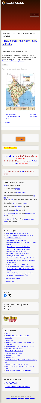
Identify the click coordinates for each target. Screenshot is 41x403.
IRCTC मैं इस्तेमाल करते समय (11, 213)
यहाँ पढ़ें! (15, 203)
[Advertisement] (15, 16)
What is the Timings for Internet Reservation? (20, 273)
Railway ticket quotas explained (16, 256)
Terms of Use (14, 398)
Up (25, 114)
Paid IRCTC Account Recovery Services (16, 364)
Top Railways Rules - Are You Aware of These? (20, 266)
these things (17, 206)
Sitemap (8, 398)
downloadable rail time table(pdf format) (13, 61)
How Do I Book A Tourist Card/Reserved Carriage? (19, 346)
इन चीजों (16, 210)
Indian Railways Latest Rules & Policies (18, 247)
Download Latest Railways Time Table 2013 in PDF (22, 242)
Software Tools (9, 281)
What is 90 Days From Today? (14, 351)
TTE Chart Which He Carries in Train (17, 264)
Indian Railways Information (13, 238)
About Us (27, 398)
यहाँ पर (22, 171)
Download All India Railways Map (16, 240)
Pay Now (20, 139)
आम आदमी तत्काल (10, 156)
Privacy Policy (9, 340)
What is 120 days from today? (13, 348)
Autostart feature (21, 192)
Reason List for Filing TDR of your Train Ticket (20, 258)
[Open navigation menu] (34, 15)
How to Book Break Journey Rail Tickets (16, 233)
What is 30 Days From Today (13, 353)
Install (5, 185)
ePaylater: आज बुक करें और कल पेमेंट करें (17, 275)
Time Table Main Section (33, 116)
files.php (7, 333)
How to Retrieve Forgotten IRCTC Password (18, 370)
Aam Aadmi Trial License (12, 355)
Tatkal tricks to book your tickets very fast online (19, 235)
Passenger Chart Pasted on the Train (17, 253)
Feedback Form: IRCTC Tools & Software (17, 335)
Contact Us (8, 338)
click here (10, 199)
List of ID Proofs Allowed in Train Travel (18, 249)
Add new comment (7, 122)
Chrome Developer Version (17, 387)
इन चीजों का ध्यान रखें (9, 219)
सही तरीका (17, 189)
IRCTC (9, 244)
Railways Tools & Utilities (12, 278)
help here (25, 203)
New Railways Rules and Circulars (17, 251)
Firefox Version (12, 383)
